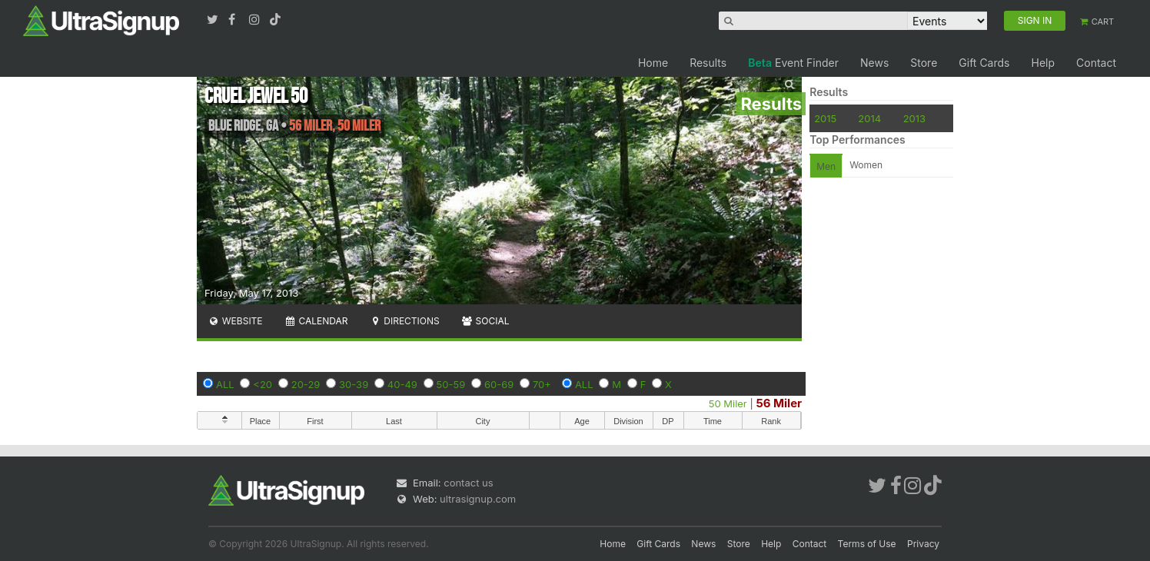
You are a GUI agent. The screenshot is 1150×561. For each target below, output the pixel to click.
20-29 (306, 384)
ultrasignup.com (478, 499)
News (874, 62)
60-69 (499, 384)
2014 (869, 118)
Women (865, 165)
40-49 (402, 384)
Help (1043, 62)
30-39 (353, 384)
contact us (468, 482)
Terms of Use (867, 543)
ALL (225, 384)
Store (923, 62)
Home (653, 62)
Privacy (923, 543)
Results (708, 62)
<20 (262, 384)
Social (485, 321)
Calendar (316, 321)
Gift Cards (984, 62)
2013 (914, 118)
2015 (825, 118)
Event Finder (793, 62)
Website (235, 321)
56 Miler (779, 403)
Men (826, 166)
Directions (404, 321)
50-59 (451, 384)
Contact (1096, 62)
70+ (542, 384)
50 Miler (728, 403)
